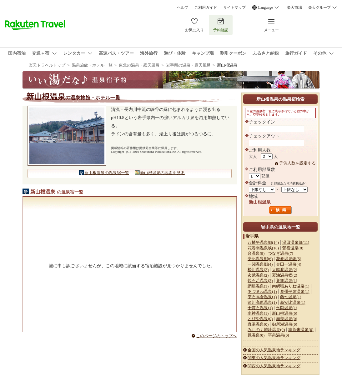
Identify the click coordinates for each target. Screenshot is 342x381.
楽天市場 (294, 7)
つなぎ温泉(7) (280, 253)
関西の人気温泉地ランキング (274, 365)
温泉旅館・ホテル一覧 (92, 65)
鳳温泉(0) (256, 335)
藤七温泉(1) (290, 296)
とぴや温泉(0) (260, 318)
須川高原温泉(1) (262, 302)
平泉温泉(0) (278, 335)
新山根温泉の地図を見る (162, 172)
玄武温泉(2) (258, 275)
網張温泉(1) (258, 286)
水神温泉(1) (258, 313)
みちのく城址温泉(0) (266, 329)
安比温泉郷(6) (260, 258)
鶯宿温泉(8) (292, 248)
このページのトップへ (216, 335)
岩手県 (252, 235)
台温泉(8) (256, 253)
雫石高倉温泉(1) (262, 296)
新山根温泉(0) (284, 313)
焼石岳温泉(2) (260, 280)
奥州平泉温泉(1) (294, 291)
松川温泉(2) (258, 269)
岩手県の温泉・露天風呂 (188, 65)
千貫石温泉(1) (260, 307)
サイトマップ (234, 7)
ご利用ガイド (205, 7)
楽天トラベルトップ (47, 65)
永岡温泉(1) (286, 307)
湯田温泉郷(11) (295, 242)
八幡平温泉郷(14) (263, 242)
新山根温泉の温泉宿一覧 (106, 172)
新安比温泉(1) (292, 302)
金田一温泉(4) (288, 264)
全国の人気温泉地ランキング (274, 350)
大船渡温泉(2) (284, 269)
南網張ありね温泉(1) (290, 286)
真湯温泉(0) (258, 324)
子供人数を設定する (297, 163)
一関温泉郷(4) (260, 264)
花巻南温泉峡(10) (263, 248)
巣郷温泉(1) (286, 280)
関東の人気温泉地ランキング (274, 357)
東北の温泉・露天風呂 (139, 65)
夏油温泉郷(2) (284, 275)
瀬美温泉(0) (286, 318)
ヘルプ (182, 7)
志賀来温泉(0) (300, 329)
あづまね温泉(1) (262, 291)
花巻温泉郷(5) (288, 258)
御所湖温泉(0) (284, 324)
